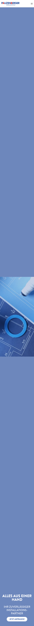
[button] (32, 3)
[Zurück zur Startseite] (10, 3)
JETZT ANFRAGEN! (17, 619)
